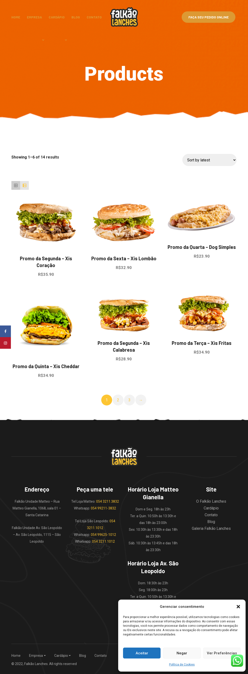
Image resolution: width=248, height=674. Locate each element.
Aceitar (142, 653)
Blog (75, 17)
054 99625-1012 (103, 535)
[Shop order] (209, 160)
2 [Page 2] (118, 400)
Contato (94, 17)
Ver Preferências (222, 653)
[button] (238, 606)
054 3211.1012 (103, 541)
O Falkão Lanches (211, 501)
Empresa (34, 17)
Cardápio (57, 17)
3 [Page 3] (129, 400)
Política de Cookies (182, 664)
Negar (182, 653)
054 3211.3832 (107, 501)
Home (15, 17)
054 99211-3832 (103, 508)
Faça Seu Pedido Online (208, 17)
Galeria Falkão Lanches (211, 528)
